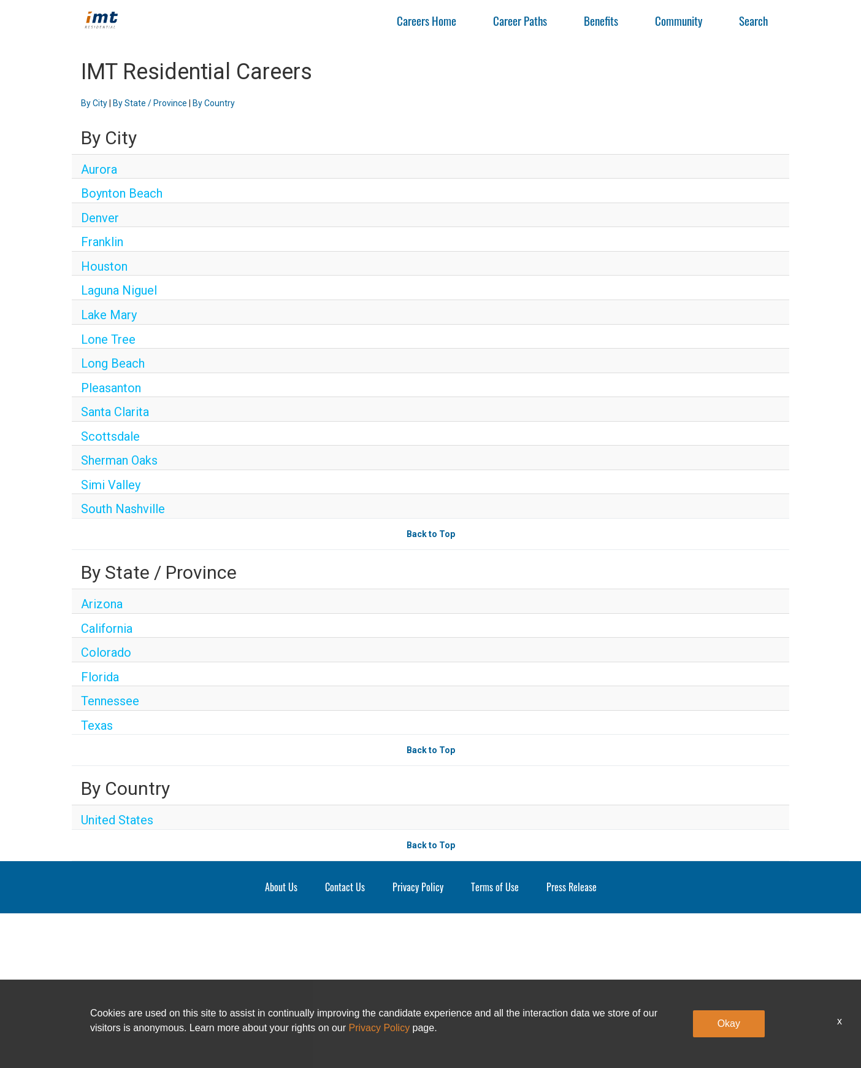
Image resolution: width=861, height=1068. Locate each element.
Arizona (102, 604)
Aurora (99, 169)
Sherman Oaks (119, 460)
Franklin (102, 241)
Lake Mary (109, 315)
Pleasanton (111, 388)
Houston (104, 266)
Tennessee (110, 701)
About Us (281, 887)
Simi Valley (110, 485)
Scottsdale (110, 436)
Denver (100, 218)
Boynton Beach (122, 193)
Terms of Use (495, 887)
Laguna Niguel (119, 290)
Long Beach (113, 363)
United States (117, 820)
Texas (97, 725)
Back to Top (431, 534)
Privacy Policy (417, 887)
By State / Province (150, 103)
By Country (214, 103)
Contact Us (345, 887)
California (106, 628)
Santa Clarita (115, 411)
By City (94, 103)
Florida (100, 677)
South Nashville (123, 508)
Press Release (571, 887)
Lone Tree (108, 339)
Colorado (106, 652)
